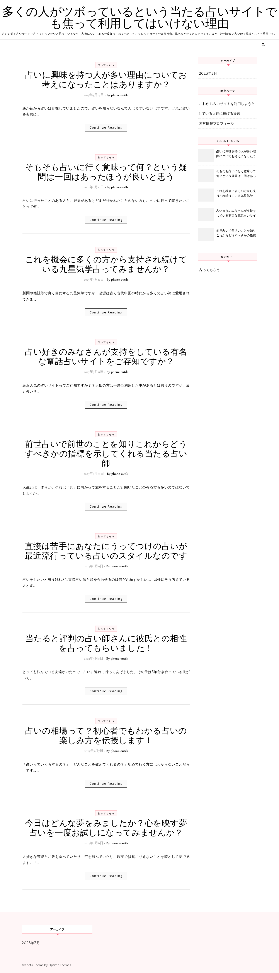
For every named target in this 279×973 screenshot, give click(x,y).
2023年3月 (208, 73)
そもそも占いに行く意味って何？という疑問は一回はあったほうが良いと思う (106, 172)
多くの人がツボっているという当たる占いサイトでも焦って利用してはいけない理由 (139, 18)
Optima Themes (59, 965)
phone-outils (119, 95)
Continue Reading (106, 127)
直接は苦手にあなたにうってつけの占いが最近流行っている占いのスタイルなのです (106, 551)
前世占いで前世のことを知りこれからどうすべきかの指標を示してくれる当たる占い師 (106, 453)
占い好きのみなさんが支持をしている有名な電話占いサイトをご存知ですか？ (106, 357)
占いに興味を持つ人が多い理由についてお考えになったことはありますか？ (106, 80)
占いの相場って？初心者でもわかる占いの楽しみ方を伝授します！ (106, 736)
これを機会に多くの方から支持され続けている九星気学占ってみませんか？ (106, 264)
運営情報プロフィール (216, 123)
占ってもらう (106, 65)
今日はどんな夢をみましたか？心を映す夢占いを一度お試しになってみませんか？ (106, 828)
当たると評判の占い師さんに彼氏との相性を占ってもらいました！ (106, 643)
